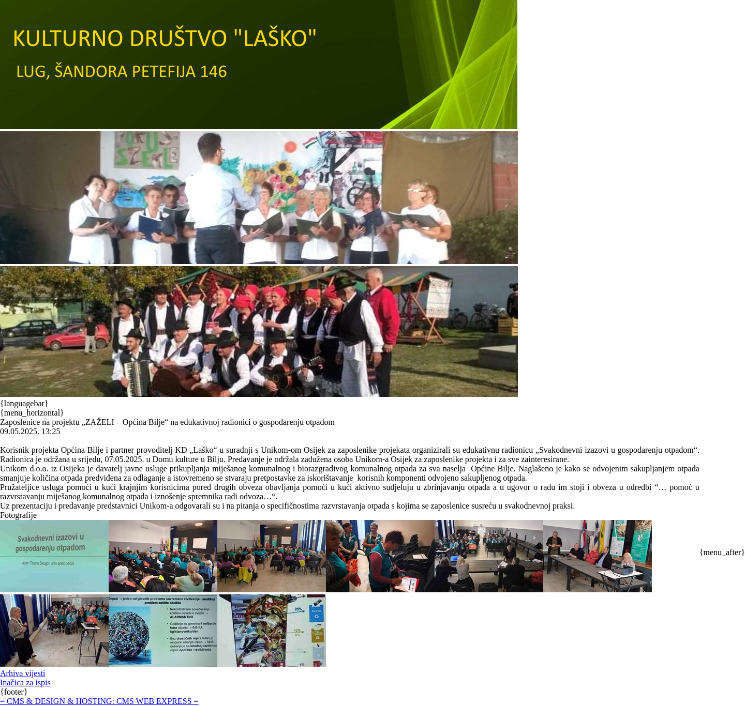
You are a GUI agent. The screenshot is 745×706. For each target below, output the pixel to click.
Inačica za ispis (25, 682)
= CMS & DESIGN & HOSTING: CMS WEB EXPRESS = (99, 701)
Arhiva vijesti (23, 673)
